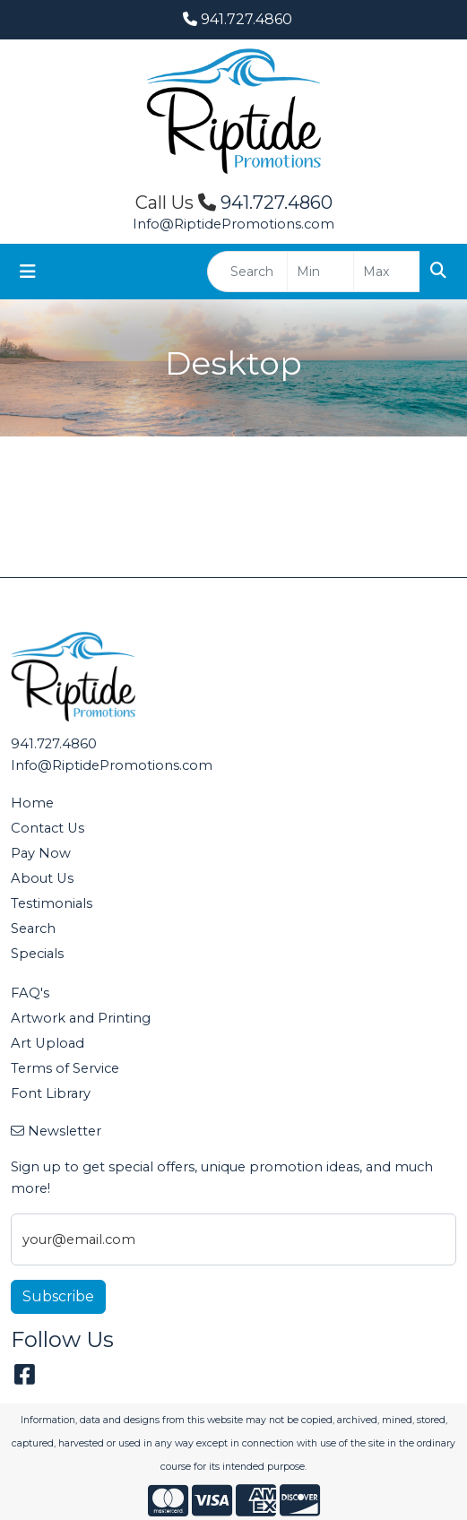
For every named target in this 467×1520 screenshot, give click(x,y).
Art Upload (47, 1043)
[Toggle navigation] (28, 271)
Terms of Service (65, 1068)
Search (33, 928)
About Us (42, 878)
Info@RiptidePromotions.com (233, 224)
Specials (37, 954)
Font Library (51, 1093)
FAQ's (30, 993)
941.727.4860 (237, 19)
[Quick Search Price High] (386, 271)
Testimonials (51, 903)
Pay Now (41, 853)
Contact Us (47, 828)
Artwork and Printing (81, 1018)
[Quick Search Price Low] (320, 271)
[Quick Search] (247, 271)
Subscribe (58, 1296)
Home (32, 803)
